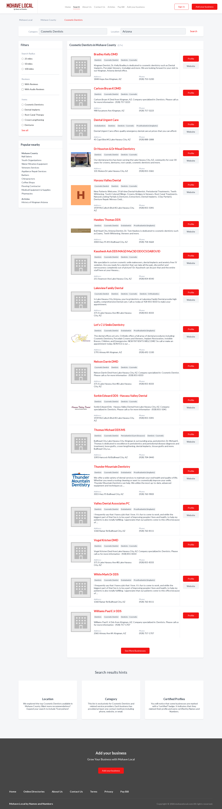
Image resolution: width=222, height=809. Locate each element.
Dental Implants (32, 109)
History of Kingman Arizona (35, 202)
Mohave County (48, 20)
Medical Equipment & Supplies (36, 189)
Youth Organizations (31, 160)
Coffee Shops (28, 182)
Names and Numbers (41, 803)
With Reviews (31, 84)
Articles (111, 7)
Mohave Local (25, 20)
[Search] (193, 31)
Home (68, 7)
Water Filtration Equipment (35, 164)
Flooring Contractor (31, 186)
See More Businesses (135, 650)
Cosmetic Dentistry (34, 104)
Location (115, 31)
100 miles (29, 69)
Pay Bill (121, 7)
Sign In (181, 6)
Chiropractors (28, 178)
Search (76, 7)
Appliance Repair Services (34, 171)
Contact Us (99, 7)
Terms (93, 791)
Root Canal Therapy (34, 114)
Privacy (109, 791)
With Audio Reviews (34, 89)
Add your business (136, 7)
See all (25, 130)
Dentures (29, 125)
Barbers (25, 175)
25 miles (29, 58)
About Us (87, 7)
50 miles (29, 63)
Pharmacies (27, 193)
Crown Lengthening (34, 120)
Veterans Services (30, 167)
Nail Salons (27, 156)
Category (33, 31)
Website (191, 66)
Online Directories (34, 791)
